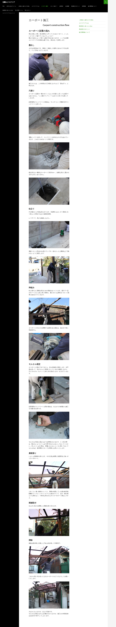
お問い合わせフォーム (11, 6)
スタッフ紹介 (53, 6)
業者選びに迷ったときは (8, 10)
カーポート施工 (44, 6)
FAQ (3, 6)
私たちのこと (28, 10)
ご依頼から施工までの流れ (24, 6)
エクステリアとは (35, 6)
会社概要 (67, 6)
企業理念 (61, 6)
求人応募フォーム (19, 10)
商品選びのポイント (75, 6)
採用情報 (84, 6)
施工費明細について (92, 6)
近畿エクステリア (9, 2)
